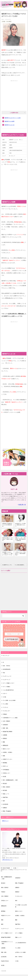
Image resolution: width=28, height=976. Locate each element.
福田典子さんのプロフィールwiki (13, 117)
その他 (3, 21)
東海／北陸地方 (6, 787)
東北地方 (5, 783)
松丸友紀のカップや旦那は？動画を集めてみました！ (20, 525)
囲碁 (4, 742)
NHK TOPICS (6, 665)
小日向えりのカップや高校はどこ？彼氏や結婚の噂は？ (20, 553)
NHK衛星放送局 (6, 669)
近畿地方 (5, 807)
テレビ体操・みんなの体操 (9, 700)
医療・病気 (5, 728)
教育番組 (5, 762)
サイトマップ (6, 655)
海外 (4, 800)
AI (3, 662)
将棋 (4, 755)
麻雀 (2, 924)
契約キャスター (6, 748)
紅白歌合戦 (5, 804)
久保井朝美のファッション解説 (10, 717)
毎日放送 (5, 790)
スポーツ (5, 693)
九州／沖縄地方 (6, 721)
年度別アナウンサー (7, 759)
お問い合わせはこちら (7, 859)
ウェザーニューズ (7, 676)
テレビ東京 (9, 21)
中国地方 (5, 714)
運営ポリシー (5, 820)
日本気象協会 (6, 769)
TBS (4, 672)
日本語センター (6, 773)
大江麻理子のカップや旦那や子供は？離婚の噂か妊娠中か (8, 564)
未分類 (4, 776)
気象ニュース (6, 793)
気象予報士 (5, 797)
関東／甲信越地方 (7, 811)
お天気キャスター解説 (20, 952)
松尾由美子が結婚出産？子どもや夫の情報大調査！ (7, 525)
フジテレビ (5, 707)
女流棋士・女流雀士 (7, 752)
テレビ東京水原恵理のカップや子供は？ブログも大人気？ (21, 564)
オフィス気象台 (6, 686)
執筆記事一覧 (22, 504)
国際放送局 (5, 745)
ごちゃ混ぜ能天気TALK (8, 690)
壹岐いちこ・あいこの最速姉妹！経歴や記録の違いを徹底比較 (20, 539)
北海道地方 (5, 724)
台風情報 (5, 735)
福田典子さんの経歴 (9, 121)
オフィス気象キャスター (8, 683)
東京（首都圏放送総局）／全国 (10, 780)
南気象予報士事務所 (7, 731)
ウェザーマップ (6, 679)
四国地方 (5, 738)
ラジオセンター (6, 710)
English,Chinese (5, 961)
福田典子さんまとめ (9, 124)
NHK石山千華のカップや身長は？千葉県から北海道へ (7, 539)
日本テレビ (5, 766)
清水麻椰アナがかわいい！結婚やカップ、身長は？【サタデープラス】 (7, 553)
